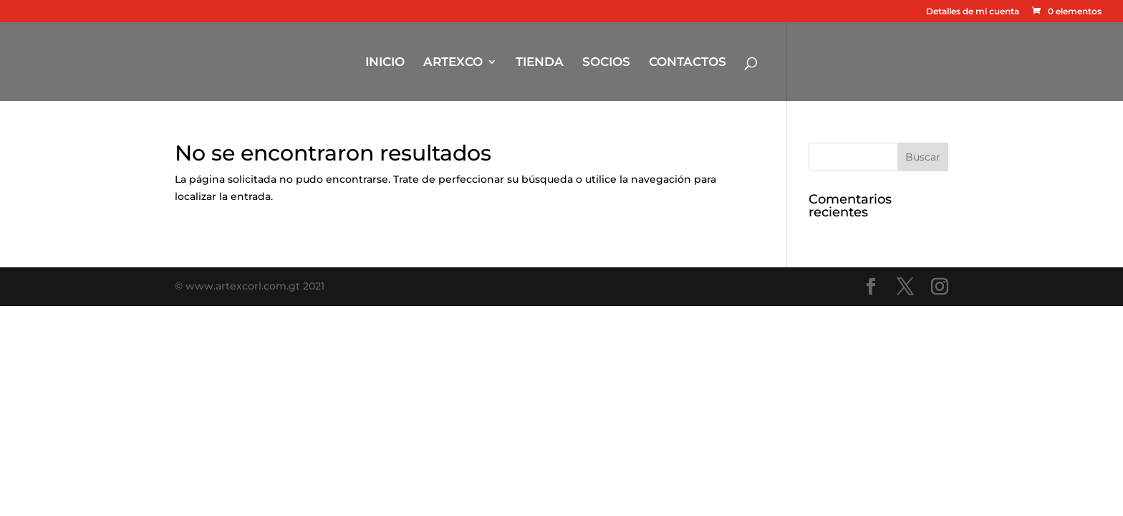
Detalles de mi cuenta (972, 11)
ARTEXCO (453, 63)
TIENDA (540, 63)
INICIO (385, 63)
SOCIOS (606, 63)
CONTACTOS (687, 63)
